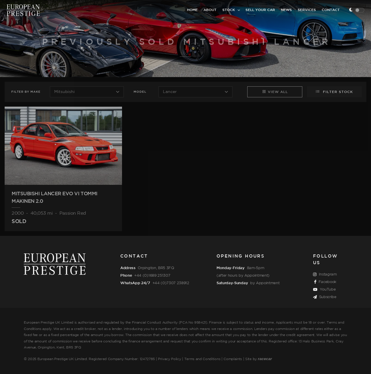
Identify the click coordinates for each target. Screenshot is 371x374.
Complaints (232, 359)
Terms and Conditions (202, 359)
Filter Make (26, 92)
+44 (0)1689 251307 (152, 275)
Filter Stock (334, 91)
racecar (265, 359)
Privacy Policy (169, 359)
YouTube (324, 290)
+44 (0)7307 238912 (170, 283)
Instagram (325, 275)
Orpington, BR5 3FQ (156, 268)
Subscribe (325, 297)
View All (275, 91)
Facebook (325, 282)
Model (140, 92)
